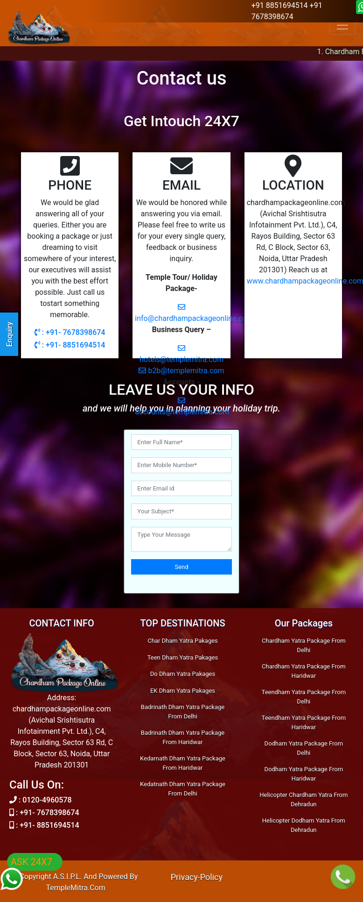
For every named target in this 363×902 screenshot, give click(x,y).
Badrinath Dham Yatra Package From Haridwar (182, 737)
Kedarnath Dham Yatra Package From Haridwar (182, 763)
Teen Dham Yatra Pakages (182, 657)
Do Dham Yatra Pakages (182, 673)
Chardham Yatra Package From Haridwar (303, 671)
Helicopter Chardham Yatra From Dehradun (303, 799)
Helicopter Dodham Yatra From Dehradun (303, 825)
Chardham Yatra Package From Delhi (303, 645)
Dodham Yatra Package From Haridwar (304, 774)
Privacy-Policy (197, 877)
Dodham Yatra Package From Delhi (304, 748)
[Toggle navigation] (342, 25)
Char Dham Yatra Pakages (182, 640)
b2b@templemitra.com (181, 370)
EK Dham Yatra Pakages (182, 690)
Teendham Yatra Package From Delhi (304, 697)
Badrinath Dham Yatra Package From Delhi (182, 711)
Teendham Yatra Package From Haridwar (304, 722)
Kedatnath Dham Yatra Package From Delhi (182, 789)
